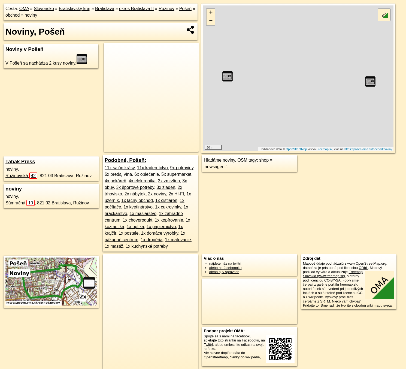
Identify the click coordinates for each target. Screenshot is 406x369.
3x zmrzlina (169, 181)
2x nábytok (135, 194)
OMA (24, 8)
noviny (31, 15)
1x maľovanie (178, 239)
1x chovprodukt (138, 220)
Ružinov (166, 8)
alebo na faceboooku (225, 268)
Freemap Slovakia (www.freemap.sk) (333, 274)
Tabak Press (20, 161)
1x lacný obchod (137, 200)
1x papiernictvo (161, 226)
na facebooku (241, 336)
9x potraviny (181, 167)
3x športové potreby (135, 187)
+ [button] (211, 13)
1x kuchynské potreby (147, 246)
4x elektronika (142, 181)
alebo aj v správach (224, 272)
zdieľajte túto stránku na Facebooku (231, 340)
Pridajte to (311, 305)
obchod (12, 15)
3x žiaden (166, 187)
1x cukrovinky (168, 207)
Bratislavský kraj (74, 8)
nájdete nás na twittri (225, 263)
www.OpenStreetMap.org (366, 263)
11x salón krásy (120, 167)
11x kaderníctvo (152, 167)
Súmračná (20, 203)
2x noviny (157, 194)
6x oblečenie (146, 174)
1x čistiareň (166, 200)
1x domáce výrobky (159, 233)
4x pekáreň (115, 181)
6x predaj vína (118, 174)
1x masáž (114, 246)
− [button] (211, 21)
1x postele (128, 233)
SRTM (325, 301)
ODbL (363, 268)
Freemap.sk (324, 149)
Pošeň (185, 8)
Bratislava (104, 8)
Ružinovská (21, 176)
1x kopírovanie (169, 220)
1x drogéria (151, 239)
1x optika (135, 226)
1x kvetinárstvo (138, 207)
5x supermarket (176, 174)
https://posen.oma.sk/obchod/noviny (368, 149)
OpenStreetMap (296, 149)
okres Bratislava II (136, 8)
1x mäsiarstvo (142, 213)
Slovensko (44, 8)
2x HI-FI (176, 194)
